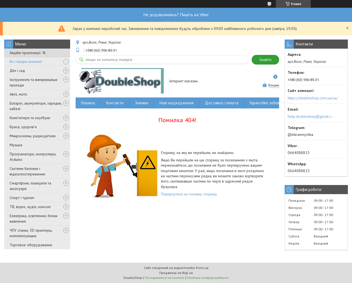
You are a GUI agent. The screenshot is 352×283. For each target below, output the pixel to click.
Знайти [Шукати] (265, 60)
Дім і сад (17, 70)
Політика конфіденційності (208, 278)
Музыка (16, 144)
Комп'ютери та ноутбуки (30, 117)
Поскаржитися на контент (164, 278)
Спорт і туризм (22, 197)
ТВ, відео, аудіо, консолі (30, 206)
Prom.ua (202, 268)
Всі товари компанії (26, 61)
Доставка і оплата (221, 103)
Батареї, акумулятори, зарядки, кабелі (36, 106)
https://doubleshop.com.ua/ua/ (313, 98)
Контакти (114, 103)
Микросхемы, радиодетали (33, 135)
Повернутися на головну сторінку (189, 194)
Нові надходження (177, 103)
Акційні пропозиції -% (28, 52)
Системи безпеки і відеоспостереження (27, 171)
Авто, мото (18, 94)
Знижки (141, 103)
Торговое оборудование (31, 244)
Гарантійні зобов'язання (271, 103)
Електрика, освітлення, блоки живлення (33, 218)
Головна (88, 103)
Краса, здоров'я (23, 126)
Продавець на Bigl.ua (176, 273)
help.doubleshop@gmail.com (312, 116)
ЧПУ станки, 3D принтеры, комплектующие (31, 233)
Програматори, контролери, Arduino (33, 157)
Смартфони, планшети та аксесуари (30, 186)
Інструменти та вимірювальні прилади (33, 82)
